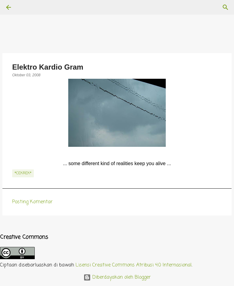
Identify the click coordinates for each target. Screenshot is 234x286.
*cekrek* (23, 173)
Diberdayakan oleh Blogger (117, 277)
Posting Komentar (32, 202)
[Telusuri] (25, 7)
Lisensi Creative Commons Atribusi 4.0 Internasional (134, 265)
